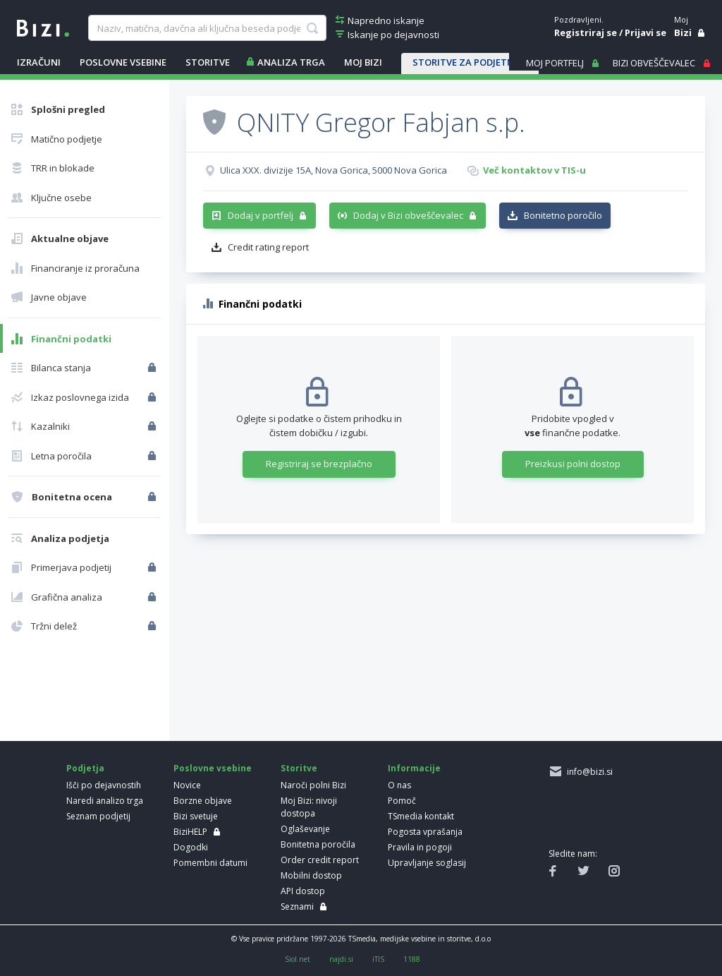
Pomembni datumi (210, 863)
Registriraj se (585, 32)
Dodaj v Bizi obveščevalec (408, 215)
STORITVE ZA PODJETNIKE (469, 62)
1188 (411, 959)
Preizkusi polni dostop (572, 463)
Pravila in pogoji (420, 847)
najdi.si (341, 959)
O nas (399, 785)
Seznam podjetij (98, 816)
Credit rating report (268, 247)
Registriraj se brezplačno (319, 463)
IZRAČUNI (39, 62)
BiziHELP (190, 832)
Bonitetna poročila (318, 844)
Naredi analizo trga (104, 801)
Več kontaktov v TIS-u (534, 170)
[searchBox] (207, 28)
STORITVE (207, 62)
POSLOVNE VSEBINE (123, 62)
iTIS (378, 959)
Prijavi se (645, 32)
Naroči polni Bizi (313, 785)
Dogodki (190, 847)
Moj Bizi (363, 62)
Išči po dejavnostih (103, 785)
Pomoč (402, 801)
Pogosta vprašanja (425, 832)
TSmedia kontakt (421, 816)
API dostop (303, 891)
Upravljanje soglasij (427, 863)
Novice (187, 785)
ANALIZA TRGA (291, 62)
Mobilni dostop (311, 875)
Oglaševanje (305, 829)
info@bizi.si (588, 772)
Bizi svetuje (195, 816)
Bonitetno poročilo (563, 215)
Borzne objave (202, 801)
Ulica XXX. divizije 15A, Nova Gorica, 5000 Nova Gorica (333, 170)
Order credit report (320, 860)
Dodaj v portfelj (260, 215)
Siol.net (297, 959)
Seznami (297, 906)
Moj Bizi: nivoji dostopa (309, 807)
